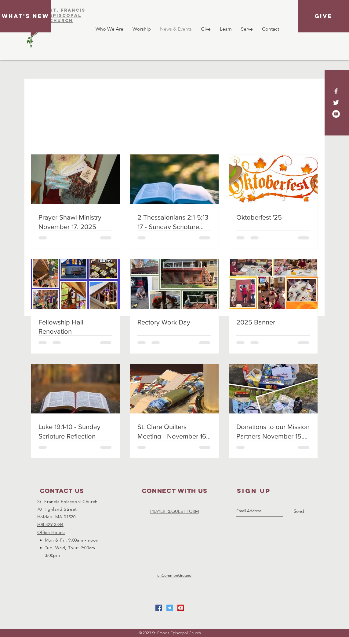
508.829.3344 (50, 524)
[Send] (298, 511)
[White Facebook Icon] (336, 91)
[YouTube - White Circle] (336, 114)
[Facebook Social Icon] (158, 608)
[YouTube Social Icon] (180, 608)
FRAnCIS (73, 10)
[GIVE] (323, 16)
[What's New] (25, 16)
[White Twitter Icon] (336, 102)
